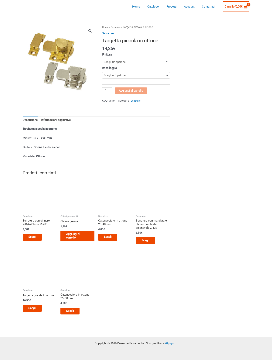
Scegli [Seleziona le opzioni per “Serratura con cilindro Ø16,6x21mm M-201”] (34, 238)
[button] (90, 31)
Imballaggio (109, 68)
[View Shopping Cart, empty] (236, 6)
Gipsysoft (171, 346)
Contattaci (209, 6)
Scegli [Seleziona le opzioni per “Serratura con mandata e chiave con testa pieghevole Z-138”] (147, 242)
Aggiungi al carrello (131, 91)
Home (144, 6)
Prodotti (176, 6)
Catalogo (159, 6)
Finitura (107, 54)
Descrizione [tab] (30, 121)
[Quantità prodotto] (107, 91)
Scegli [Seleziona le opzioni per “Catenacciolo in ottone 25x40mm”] (110, 238)
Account (192, 6)
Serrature (116, 27)
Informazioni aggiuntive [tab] (56, 121)
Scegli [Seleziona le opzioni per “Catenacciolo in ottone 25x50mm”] (72, 313)
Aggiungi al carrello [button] (75, 237)
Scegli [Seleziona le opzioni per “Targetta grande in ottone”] (34, 310)
